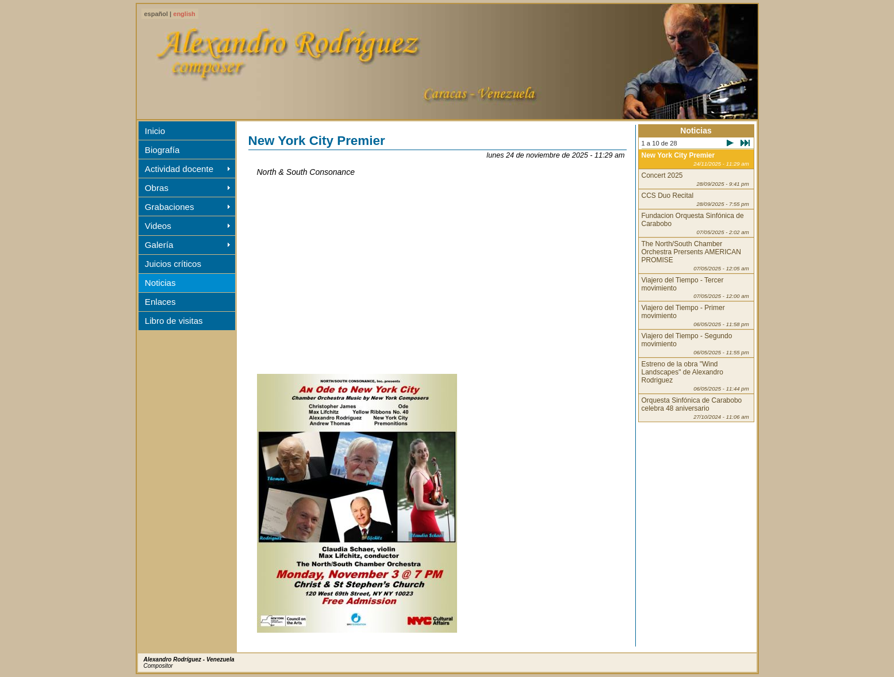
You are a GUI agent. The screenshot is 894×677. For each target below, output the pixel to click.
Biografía (162, 150)
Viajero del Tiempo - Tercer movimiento (695, 288)
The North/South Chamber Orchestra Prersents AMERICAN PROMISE (695, 255)
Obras (156, 188)
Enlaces (160, 302)
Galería (159, 245)
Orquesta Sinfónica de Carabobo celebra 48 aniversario (695, 408)
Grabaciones (169, 207)
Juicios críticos (173, 264)
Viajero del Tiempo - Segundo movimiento (695, 343)
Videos (158, 226)
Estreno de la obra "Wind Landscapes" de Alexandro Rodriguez (695, 376)
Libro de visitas (174, 321)
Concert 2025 (695, 179)
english (184, 13)
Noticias (160, 283)
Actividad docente (179, 169)
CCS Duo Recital (695, 199)
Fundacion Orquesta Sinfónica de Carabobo (695, 223)
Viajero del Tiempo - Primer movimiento (695, 315)
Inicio (155, 131)
